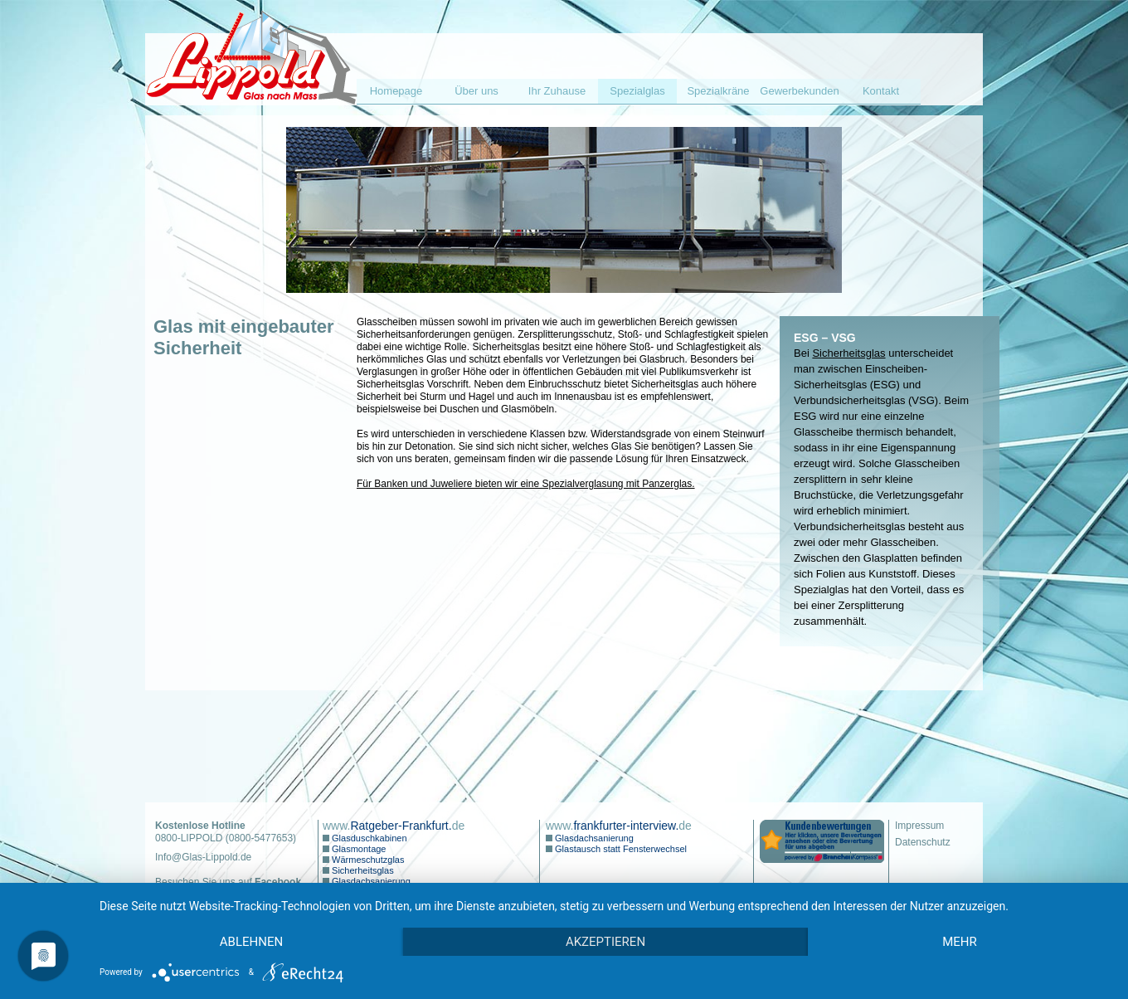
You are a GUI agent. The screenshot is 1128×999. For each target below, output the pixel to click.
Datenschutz (923, 842)
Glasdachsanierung (370, 881)
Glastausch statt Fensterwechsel (619, 849)
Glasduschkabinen (368, 838)
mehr (959, 941)
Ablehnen (251, 941)
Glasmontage (357, 849)
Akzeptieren (605, 941)
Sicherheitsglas (848, 353)
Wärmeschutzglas (366, 860)
